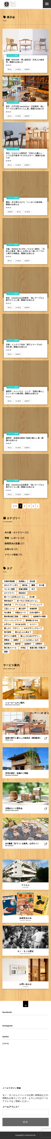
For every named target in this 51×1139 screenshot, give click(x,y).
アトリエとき (20, 605)
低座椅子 (27, 69)
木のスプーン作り (11, 585)
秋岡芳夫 (7, 644)
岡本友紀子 (8, 601)
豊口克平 (22, 609)
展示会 (10, 69)
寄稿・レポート (12, 538)
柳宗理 (17, 644)
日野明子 (38, 644)
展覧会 (6, 640)
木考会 (23, 648)
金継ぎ (16, 640)
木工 (33, 589)
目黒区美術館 (9, 581)
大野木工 (25, 616)
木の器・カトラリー (14, 532)
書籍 (33, 585)
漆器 (6, 652)
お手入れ (7, 624)
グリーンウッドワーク (13, 620)
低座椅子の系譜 (39, 616)
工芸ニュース (9, 609)
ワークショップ (36, 605)
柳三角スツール (10, 648)
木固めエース (20, 613)
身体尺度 (7, 605)
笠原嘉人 (22, 581)
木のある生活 (20, 624)
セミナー (33, 624)
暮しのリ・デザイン (12, 628)
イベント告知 (13, 55)
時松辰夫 (22, 593)
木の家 (32, 597)
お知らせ (9, 549)
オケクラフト (9, 593)
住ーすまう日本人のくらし (27, 601)
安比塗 (32, 581)
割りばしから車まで (23, 632)
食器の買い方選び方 (38, 648)
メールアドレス (10, 1107)
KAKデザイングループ (33, 628)
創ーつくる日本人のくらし (14, 597)
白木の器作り (35, 613)
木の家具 (18, 69)
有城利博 (33, 609)
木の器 (41, 585)
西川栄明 (7, 632)
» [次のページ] (37, 506)
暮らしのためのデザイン (30, 636)
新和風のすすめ (32, 620)
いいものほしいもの (30, 640)
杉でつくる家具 (10, 636)
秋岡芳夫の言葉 (12, 543)
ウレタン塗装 (9, 589)
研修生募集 (23, 589)
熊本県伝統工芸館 (11, 616)
